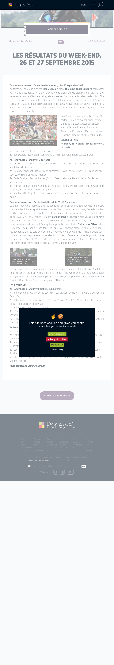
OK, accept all (57, 334)
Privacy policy (57, 349)
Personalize (57, 345)
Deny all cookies (57, 339)
